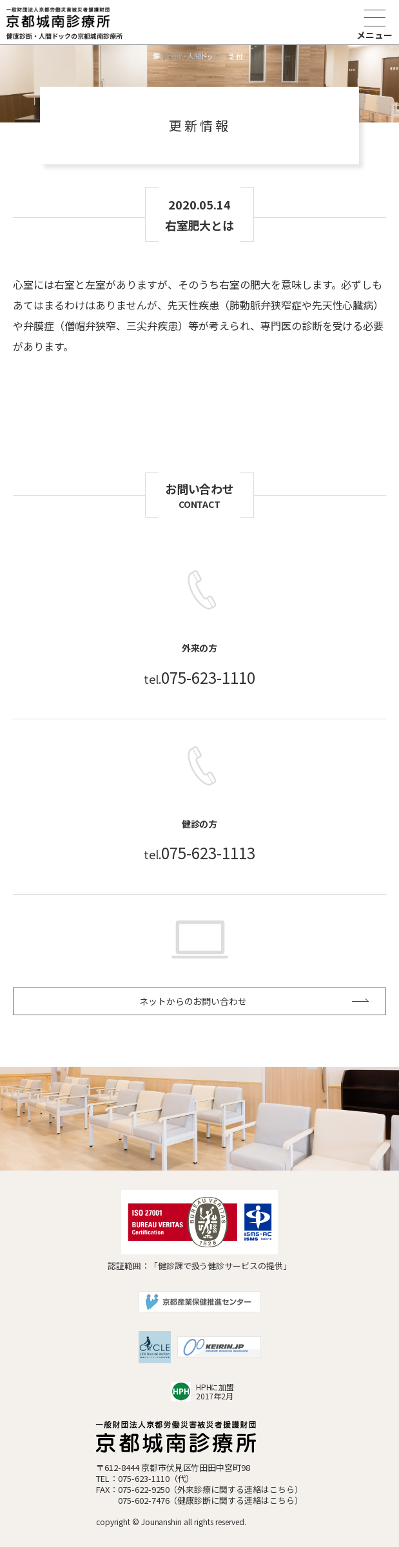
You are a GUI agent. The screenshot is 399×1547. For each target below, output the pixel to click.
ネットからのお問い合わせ (193, 1001)
